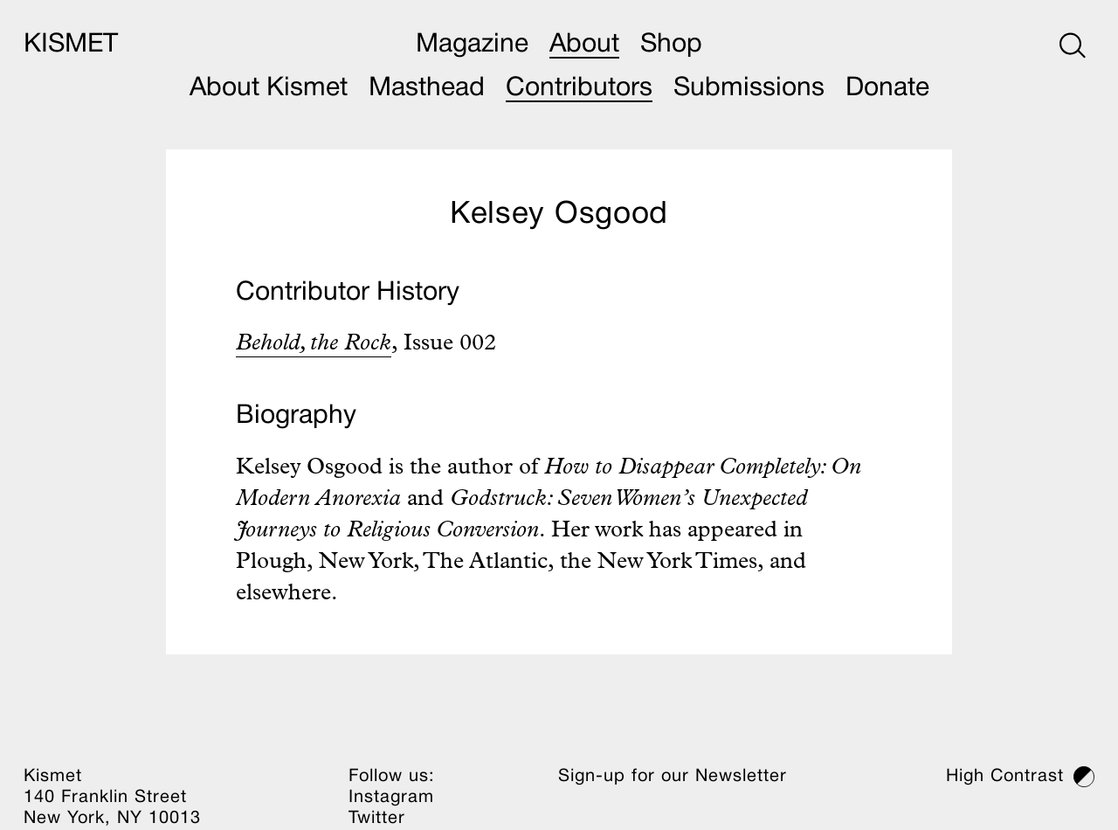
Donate (887, 88)
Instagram (391, 798)
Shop (671, 45)
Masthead (427, 88)
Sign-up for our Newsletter (672, 777)
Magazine (472, 45)
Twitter (377, 819)
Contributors (579, 88)
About (584, 45)
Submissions (749, 88)
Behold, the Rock (313, 345)
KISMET (71, 45)
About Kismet (269, 88)
